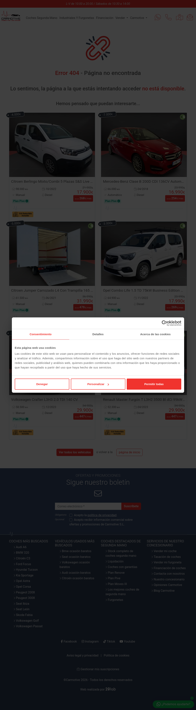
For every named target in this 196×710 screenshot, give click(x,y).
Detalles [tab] (98, 334)
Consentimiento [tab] (41, 334)
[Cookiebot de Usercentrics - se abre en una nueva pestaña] (164, 323)
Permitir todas (154, 384)
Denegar (42, 384)
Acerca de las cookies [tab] (155, 334)
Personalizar (98, 384)
